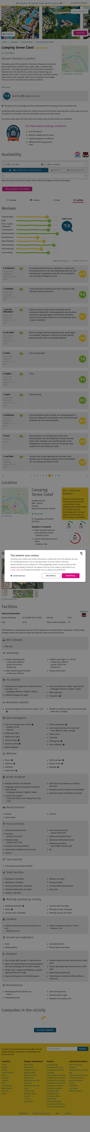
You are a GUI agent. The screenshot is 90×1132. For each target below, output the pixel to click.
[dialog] (45, 566)
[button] (17, 576)
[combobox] (81, 553)
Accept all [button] (70, 576)
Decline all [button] (51, 576)
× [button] (82, 555)
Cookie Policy (15, 570)
